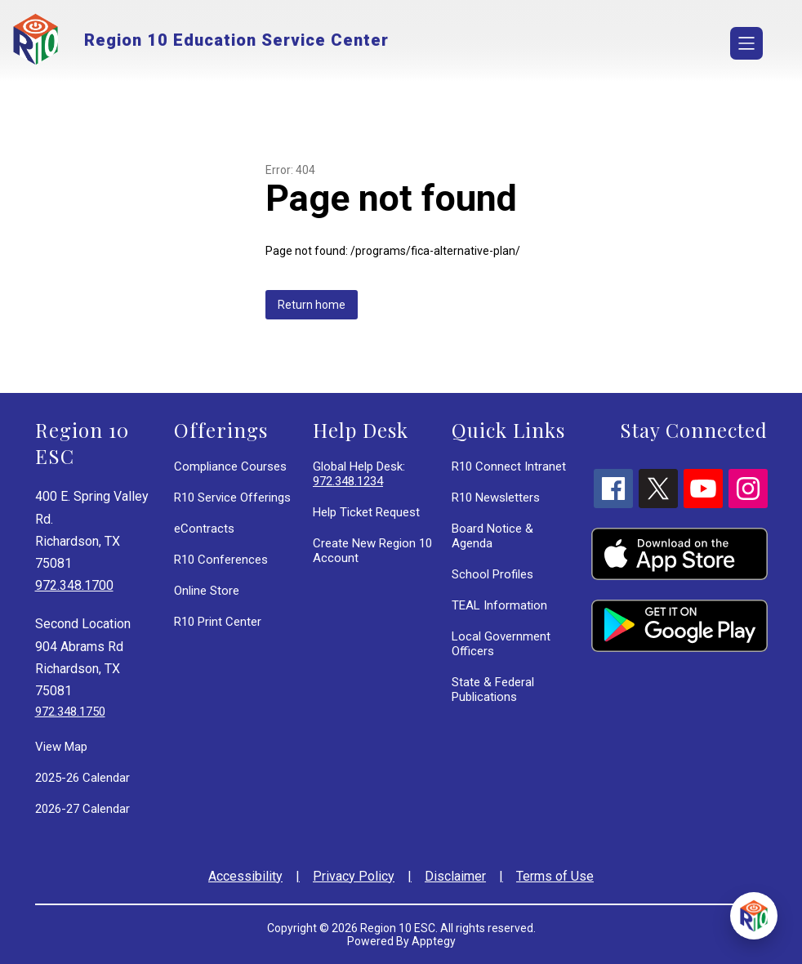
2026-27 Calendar (82, 808)
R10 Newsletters (496, 497)
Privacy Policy (353, 876)
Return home (311, 304)
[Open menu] (746, 43)
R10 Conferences (221, 559)
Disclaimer (455, 876)
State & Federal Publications (493, 689)
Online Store (206, 590)
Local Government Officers (501, 643)
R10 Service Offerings (232, 497)
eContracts (204, 528)
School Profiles (492, 574)
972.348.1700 (74, 585)
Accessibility (245, 876)
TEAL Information (499, 605)
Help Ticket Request (366, 512)
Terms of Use (555, 876)
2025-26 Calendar (82, 777)
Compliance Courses (230, 466)
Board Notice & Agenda (492, 536)
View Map (61, 746)
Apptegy (434, 941)
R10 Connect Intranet (509, 466)
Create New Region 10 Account (372, 550)
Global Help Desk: (359, 474)
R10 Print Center (217, 621)
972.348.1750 (70, 711)
